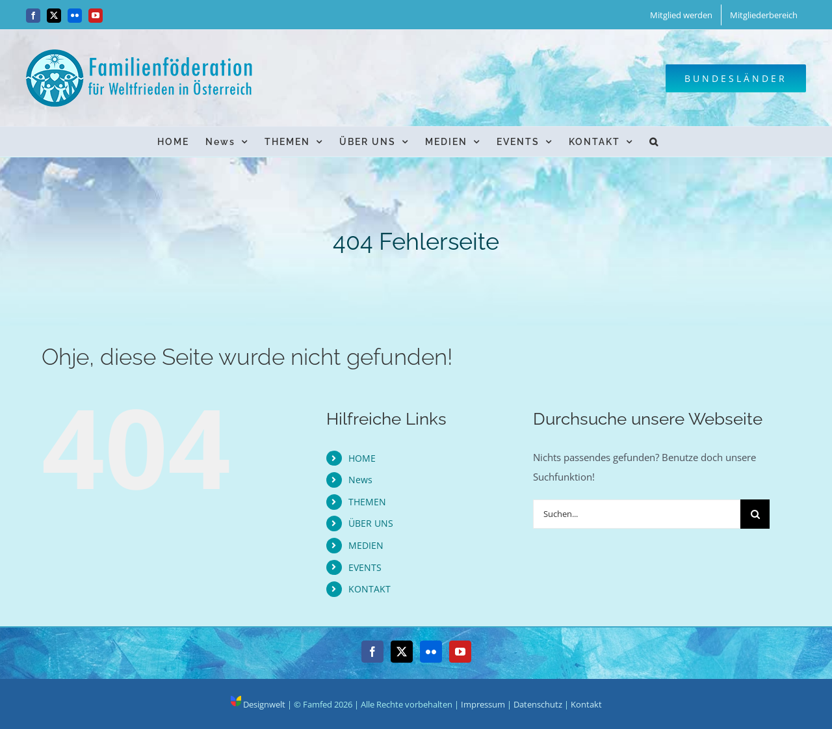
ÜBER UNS (370, 523)
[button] (654, 141)
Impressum (483, 704)
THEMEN (367, 502)
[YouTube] (460, 652)
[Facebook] (372, 652)
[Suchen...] (636, 514)
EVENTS (365, 567)
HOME (362, 458)
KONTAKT (369, 589)
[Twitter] (402, 652)
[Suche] (755, 514)
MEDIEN (366, 545)
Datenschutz (538, 704)
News (360, 479)
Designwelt (258, 704)
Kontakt (586, 704)
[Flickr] (431, 652)
